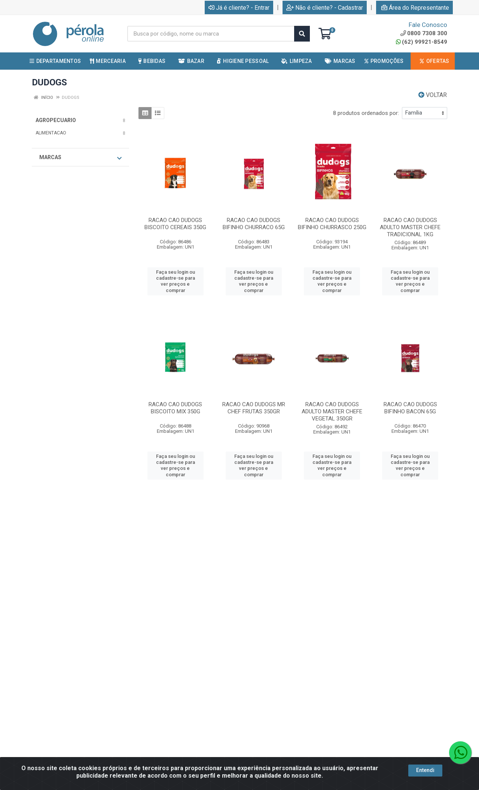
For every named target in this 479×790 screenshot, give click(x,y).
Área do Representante (415, 7)
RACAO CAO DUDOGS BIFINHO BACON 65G (410, 408)
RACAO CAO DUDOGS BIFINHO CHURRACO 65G (254, 224)
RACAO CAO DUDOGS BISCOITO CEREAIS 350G (175, 224)
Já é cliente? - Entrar (238, 7)
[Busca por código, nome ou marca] (211, 34)
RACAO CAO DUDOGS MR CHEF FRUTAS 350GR (253, 408)
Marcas (80, 157)
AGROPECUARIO (56, 120)
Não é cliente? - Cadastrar (324, 7)
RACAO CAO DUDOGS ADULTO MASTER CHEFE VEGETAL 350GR (332, 411)
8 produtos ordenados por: (366, 113)
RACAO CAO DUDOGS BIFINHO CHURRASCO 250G (332, 224)
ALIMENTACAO (51, 133)
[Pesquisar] (302, 34)
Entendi (425, 770)
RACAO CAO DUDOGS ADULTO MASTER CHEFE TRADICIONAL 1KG (410, 227)
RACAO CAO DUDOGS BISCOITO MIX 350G (175, 408)
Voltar (432, 94)
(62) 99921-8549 (421, 42)
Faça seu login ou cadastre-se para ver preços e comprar (175, 281)
